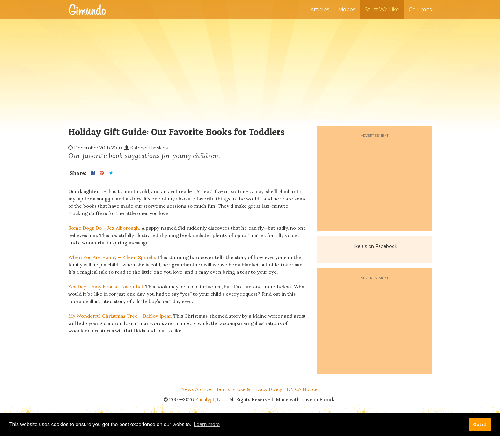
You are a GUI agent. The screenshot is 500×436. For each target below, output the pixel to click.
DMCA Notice (302, 389)
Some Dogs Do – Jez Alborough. (104, 228)
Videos (347, 9)
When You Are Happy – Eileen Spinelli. (113, 257)
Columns (420, 9)
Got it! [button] (479, 424)
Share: (78, 173)
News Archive (196, 389)
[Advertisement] (250, 70)
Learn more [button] (207, 424)
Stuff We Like (382, 9)
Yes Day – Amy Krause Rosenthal (105, 287)
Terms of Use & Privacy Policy (249, 389)
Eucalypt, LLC (211, 399)
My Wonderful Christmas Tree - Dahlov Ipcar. (120, 316)
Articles (319, 9)
